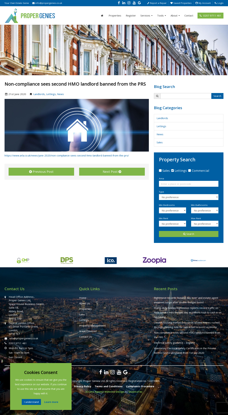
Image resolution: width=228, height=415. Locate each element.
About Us (84, 303)
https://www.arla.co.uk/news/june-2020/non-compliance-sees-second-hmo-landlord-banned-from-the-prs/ (67, 155)
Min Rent (163, 218)
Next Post (112, 171)
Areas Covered (87, 331)
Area (161, 178)
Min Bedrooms (167, 205)
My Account (203, 3)
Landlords (39, 94)
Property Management (92, 325)
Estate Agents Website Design (105, 391)
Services (146, 15)
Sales (160, 142)
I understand (31, 402)
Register (131, 15)
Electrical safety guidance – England (174, 342)
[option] (50, 262)
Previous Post (41, 171)
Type (161, 191)
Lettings (51, 94)
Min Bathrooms (199, 205)
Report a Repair (157, 3)
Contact (188, 15)
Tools (161, 15)
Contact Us (85, 336)
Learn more (51, 402)
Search (217, 96)
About (175, 15)
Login (219, 3)
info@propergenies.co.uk (47, 3)
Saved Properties (181, 3)
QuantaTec (135, 391)
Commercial (200, 171)
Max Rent (196, 218)
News (60, 94)
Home (82, 297)
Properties (115, 15)
